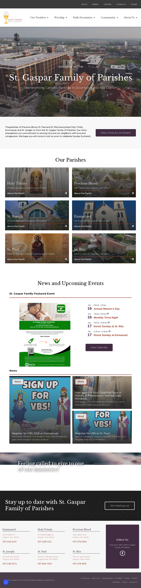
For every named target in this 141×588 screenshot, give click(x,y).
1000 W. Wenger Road (48, 557)
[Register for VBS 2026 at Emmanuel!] (39, 410)
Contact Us (121, 4)
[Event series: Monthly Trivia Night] (108, 314)
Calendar (107, 4)
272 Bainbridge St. (46, 535)
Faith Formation (84, 17)
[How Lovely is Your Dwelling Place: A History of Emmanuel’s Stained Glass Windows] (102, 392)
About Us (130, 17)
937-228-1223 (44, 542)
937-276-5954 (80, 542)
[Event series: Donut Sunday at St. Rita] (108, 323)
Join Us (84, 4)
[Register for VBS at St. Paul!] (102, 427)
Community (109, 17)
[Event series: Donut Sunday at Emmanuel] (109, 331)
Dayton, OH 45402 (11, 537)
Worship (60, 17)
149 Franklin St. (9, 535)
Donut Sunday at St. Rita (109, 326)
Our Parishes (39, 17)
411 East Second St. (11, 557)
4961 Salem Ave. (80, 535)
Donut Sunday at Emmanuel (111, 335)
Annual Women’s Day (107, 308)
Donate (134, 4)
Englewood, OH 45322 (48, 559)
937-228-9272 (10, 564)
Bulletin (95, 4)
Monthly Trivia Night (106, 317)
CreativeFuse (49, 580)
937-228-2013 (9, 542)
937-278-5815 (79, 564)
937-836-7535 (45, 564)
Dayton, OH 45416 (81, 537)
